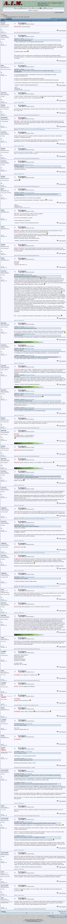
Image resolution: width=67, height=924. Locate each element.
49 (41, 20)
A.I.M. (4, 14)
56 (52, 20)
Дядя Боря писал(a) (29, 348)
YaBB (27, 921)
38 (25, 20)
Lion (18, 16)
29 (11, 20)
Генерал (5, 15)
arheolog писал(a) (29, 38)
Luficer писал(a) (28, 821)
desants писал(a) (28, 723)
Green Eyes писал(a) (29, 69)
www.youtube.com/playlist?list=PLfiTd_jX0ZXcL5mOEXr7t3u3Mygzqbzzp (32, 129)
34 (19, 20)
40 (28, 20)
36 (22, 20)
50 (43, 20)
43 (32, 20)
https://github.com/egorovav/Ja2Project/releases (22, 90)
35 (20, 20)
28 (9, 20)
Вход (39, 4)
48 (40, 20)
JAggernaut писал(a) (29, 525)
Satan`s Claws (23, 16)
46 (37, 20)
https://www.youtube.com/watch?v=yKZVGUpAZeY (26, 153)
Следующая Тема (62, 18)
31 (14, 20)
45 (35, 20)
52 (46, 20)
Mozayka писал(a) (29, 164)
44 (34, 20)
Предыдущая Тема (54, 18)
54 (49, 20)
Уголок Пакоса (8, 16)
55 (51, 20)
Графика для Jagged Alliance (19, 102)
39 (26, 20)
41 (29, 20)
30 (12, 20)
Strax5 (28, 16)
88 (57, 20)
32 (15, 20)
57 (54, 20)
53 (47, 20)
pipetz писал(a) (28, 274)
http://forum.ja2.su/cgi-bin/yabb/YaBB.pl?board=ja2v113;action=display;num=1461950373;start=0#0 (42, 128)
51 (44, 20)
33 (17, 20)
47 (38, 20)
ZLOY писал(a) (28, 751)
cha (19, 16)
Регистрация (44, 4)
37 (23, 20)
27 (8, 20)
